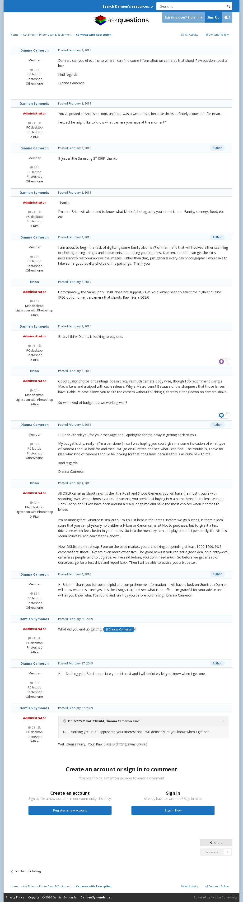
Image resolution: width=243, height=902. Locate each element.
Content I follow (217, 34)
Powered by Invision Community (215, 897)
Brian (34, 282)
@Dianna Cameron (119, 629)
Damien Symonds (34, 103)
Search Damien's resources (126, 6)
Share (216, 842)
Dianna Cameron (34, 50)
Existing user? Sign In (183, 17)
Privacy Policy (15, 897)
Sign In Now (173, 810)
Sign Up (213, 17)
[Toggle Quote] (65, 721)
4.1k (34, 301)
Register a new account (70, 810)
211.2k (34, 123)
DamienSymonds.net (96, 897)
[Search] (178, 6)
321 (34, 69)
